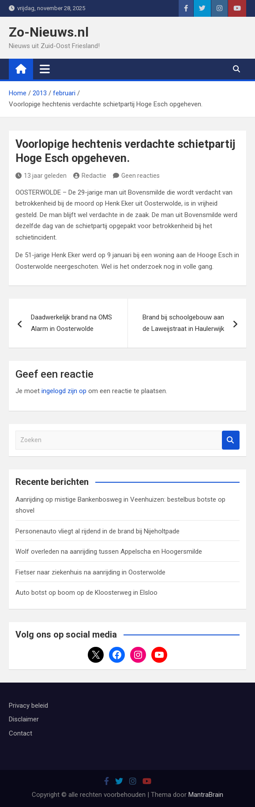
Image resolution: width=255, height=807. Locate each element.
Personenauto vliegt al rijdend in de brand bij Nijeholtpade (97, 531)
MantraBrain (205, 795)
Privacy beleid (28, 705)
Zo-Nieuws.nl (49, 32)
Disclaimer (24, 719)
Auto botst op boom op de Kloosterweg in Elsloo (86, 593)
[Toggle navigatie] (44, 69)
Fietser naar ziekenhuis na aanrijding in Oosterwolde (90, 572)
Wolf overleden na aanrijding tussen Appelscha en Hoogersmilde (108, 552)
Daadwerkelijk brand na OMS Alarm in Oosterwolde (71, 323)
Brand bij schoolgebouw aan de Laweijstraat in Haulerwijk (183, 323)
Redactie (89, 175)
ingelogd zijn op (63, 391)
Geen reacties (140, 175)
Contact (20, 733)
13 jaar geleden (41, 175)
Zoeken (231, 440)
